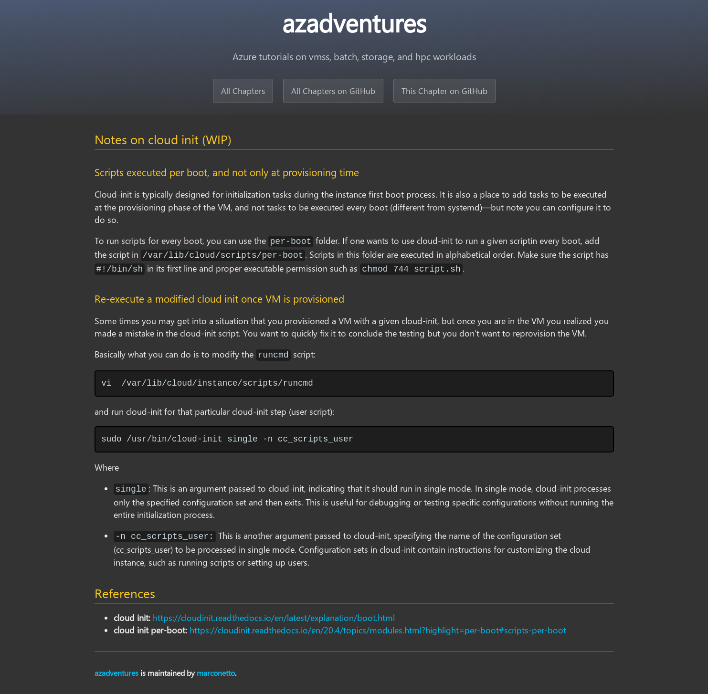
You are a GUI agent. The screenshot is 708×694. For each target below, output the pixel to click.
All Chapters (243, 90)
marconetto (216, 673)
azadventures (116, 673)
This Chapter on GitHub (444, 90)
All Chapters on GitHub (333, 90)
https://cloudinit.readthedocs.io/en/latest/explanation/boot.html (274, 617)
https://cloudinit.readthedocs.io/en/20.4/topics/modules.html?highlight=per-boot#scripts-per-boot (378, 629)
